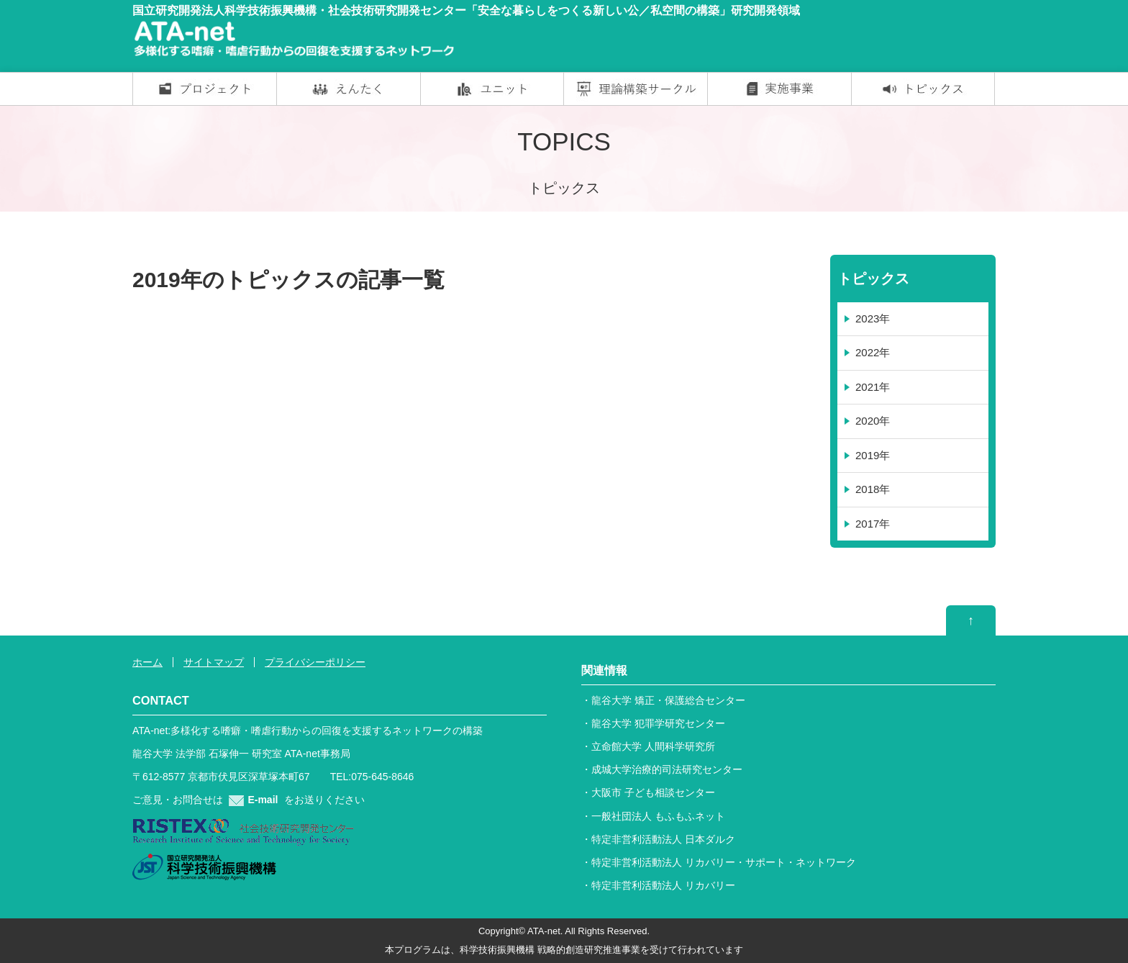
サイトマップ (213, 662)
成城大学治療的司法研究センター (666, 769)
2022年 (872, 352)
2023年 (872, 318)
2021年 (872, 387)
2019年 (872, 455)
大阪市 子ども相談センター (653, 792)
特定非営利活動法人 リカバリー (663, 885)
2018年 (872, 489)
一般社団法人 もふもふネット (658, 816)
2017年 (872, 523)
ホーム (147, 662)
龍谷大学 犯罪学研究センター (658, 723)
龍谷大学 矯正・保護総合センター (668, 700)
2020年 (872, 421)
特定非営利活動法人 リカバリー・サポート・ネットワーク (723, 862)
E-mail (253, 799)
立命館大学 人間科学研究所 (653, 746)
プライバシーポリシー (315, 662)
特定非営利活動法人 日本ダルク (663, 839)
